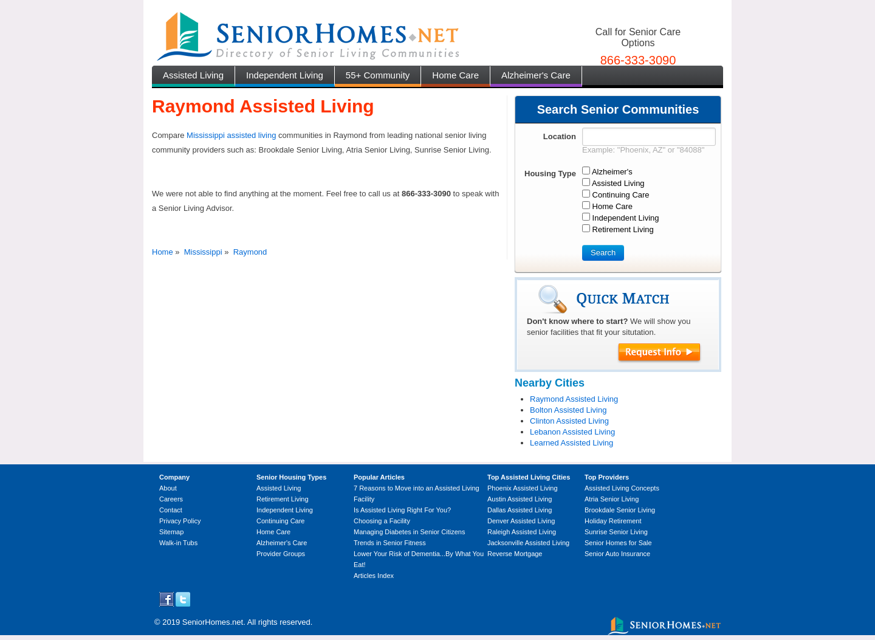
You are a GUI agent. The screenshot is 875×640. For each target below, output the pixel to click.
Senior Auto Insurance (617, 553)
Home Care (455, 75)
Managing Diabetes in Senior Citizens (409, 531)
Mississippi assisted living (231, 135)
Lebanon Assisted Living (572, 431)
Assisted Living (193, 75)
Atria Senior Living (612, 499)
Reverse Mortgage (515, 553)
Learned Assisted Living (571, 442)
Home (162, 251)
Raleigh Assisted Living (521, 531)
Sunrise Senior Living (616, 531)
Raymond (250, 251)
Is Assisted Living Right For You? (402, 510)
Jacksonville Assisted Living (528, 542)
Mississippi (203, 251)
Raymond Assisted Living (574, 399)
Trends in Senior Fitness (390, 542)
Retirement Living (282, 499)
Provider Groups (280, 553)
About (168, 488)
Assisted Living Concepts (622, 488)
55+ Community (378, 75)
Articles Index (374, 575)
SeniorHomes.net (212, 622)
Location (559, 136)
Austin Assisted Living (519, 499)
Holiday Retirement (613, 521)
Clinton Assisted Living (569, 420)
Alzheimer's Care (536, 75)
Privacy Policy (180, 521)
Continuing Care (280, 521)
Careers (171, 499)
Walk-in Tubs (178, 542)
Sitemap (171, 531)
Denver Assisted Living (521, 521)
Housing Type (550, 173)
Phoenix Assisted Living (522, 488)
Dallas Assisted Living (519, 510)
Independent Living (284, 75)
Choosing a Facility (382, 521)
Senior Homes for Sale (618, 542)
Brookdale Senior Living (620, 510)
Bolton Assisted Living (568, 410)
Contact (170, 510)
